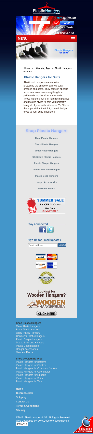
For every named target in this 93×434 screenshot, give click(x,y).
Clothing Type (43, 68)
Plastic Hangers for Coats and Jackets (36, 368)
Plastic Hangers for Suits (29, 378)
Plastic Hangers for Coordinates (33, 371)
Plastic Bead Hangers (27, 345)
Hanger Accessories (27, 349)
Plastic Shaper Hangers (29, 339)
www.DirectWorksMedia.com (53, 420)
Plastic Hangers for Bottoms (31, 362)
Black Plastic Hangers (28, 329)
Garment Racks (24, 352)
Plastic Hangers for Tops (29, 381)
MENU (22, 38)
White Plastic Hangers (28, 332)
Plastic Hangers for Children (31, 365)
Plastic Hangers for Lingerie (31, 375)
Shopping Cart (61, 33)
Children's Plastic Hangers (30, 336)
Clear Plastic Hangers (28, 326)
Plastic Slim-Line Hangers (30, 342)
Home (27, 68)
